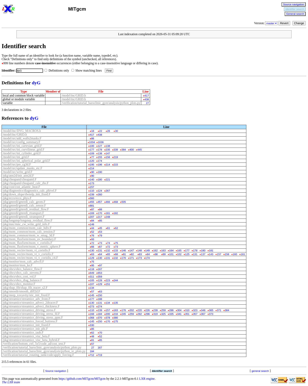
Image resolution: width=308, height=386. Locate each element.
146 (124, 250)
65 (108, 254)
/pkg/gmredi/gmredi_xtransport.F (24, 216)
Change (299, 23)
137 (203, 254)
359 (100, 276)
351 (187, 313)
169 (92, 213)
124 (100, 190)
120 (92, 160)
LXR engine (147, 378)
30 (116, 131)
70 (100, 332)
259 (163, 310)
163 (163, 250)
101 (171, 254)
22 (100, 131)
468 (116, 201)
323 (195, 310)
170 (100, 213)
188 (100, 299)
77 (92, 157)
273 (92, 306)
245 (124, 313)
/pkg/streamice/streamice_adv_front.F (26, 299)
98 (156, 254)
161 (243, 254)
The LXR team (11, 382)
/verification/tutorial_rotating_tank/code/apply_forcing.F (38, 355)
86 (92, 138)
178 (100, 149)
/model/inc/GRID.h (73, 95)
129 (92, 257)
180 (100, 179)
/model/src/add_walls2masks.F (22, 138)
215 (116, 164)
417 (147, 95)
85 (100, 220)
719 (100, 355)
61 (108, 228)
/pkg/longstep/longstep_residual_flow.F (27, 220)
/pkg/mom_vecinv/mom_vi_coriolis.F (26, 250)
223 (108, 280)
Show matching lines (87, 70)
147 (108, 153)
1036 (101, 142)
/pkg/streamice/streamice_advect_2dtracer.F (30, 302)
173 (92, 183)
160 (235, 254)
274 (100, 306)
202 (131, 310)
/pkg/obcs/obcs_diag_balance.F (22, 280)
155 (100, 157)
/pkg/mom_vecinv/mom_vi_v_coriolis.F (28, 254)
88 (100, 209)
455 (92, 201)
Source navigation (293, 4)
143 (211, 254)
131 (100, 250)
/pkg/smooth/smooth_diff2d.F (21, 291)
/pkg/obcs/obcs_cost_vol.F (19, 276)
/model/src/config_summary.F (21, 142)
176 (124, 310)
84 (92, 220)
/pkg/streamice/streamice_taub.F (23, 332)
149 (147, 250)
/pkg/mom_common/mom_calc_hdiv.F (27, 228)
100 (92, 145)
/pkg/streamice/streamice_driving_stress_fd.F (31, 313)
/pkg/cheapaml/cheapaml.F (20, 179)
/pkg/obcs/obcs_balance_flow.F (22, 269)
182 (116, 213)
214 (108, 164)
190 (100, 172)
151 (108, 284)
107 (92, 284)
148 (92, 224)
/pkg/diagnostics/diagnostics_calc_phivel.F (30, 190)
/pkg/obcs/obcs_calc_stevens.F (22, 272)
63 (92, 254)
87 (92, 209)
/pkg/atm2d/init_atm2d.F (18, 175)
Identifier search (294, 9)
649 (92, 272)
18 (92, 131)
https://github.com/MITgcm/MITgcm (82, 378)
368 (92, 317)
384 (124, 149)
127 (100, 145)
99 (164, 254)
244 (116, 280)
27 (147, 103)
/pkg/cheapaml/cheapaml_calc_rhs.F (26, 183)
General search (295, 13)
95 (92, 265)
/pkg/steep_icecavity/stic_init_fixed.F (26, 295)
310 (187, 310)
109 (92, 153)
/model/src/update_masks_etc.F (22, 168)
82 (132, 254)
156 (108, 157)
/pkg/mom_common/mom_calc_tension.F (29, 231)
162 (155, 250)
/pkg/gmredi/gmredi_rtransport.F (23, 213)
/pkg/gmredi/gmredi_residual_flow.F (26, 209)
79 (100, 235)
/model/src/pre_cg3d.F (17, 164)
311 (92, 276)
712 (92, 355)
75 (116, 243)
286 (171, 310)
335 (171, 313)
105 (92, 280)
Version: (266, 23)
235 (108, 149)
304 (179, 310)
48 (92, 336)
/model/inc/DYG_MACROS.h (22, 130)
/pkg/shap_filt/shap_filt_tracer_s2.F (25, 287)
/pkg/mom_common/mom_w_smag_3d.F (29, 235)
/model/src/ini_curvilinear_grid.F (23, 149)
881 (92, 205)
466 (108, 201)
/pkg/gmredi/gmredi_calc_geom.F (24, 201)
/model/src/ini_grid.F (16, 157)
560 (92, 198)
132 (108, 250)
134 (92, 287)
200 (108, 313)
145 (92, 295)
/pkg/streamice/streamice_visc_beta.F (26, 336)
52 (92, 231)
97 (100, 265)
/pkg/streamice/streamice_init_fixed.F (26, 325)
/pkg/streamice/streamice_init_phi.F (25, 328)
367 (203, 313)
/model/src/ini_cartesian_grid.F (22, 145)
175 (116, 321)
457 (100, 201)
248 (108, 216)
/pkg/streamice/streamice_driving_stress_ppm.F (33, 317)
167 (100, 269)
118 (92, 269)
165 (179, 250)
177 (92, 149)
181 (108, 213)
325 (163, 313)
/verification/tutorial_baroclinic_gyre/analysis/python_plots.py (100, 103)
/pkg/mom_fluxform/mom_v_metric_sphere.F (32, 246)
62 (116, 228)
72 (92, 243)
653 (100, 272)
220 (140, 310)
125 (187, 254)
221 (108, 179)
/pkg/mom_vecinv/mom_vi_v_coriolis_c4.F (30, 257)
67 (100, 246)
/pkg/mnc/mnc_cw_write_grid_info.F (26, 224)
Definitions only (58, 70)
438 (147, 99)
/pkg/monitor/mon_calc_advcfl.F (23, 261)
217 (100, 216)
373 (211, 313)
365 (211, 310)
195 (92, 164)
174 (100, 160)
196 (100, 164)
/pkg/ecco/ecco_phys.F (17, 198)
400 (131, 149)
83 (140, 254)
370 (100, 317)
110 (92, 190)
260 (100, 194)
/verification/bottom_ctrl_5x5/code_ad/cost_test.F (34, 343)
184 (100, 313)
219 (116, 157)
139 (100, 310)
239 (92, 194)
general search (260, 370)
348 (203, 310)
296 (147, 313)
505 (124, 201)
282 (140, 313)
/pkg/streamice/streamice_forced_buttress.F (30, 321)
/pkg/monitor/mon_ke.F (17, 265)
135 (116, 302)
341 (179, 313)
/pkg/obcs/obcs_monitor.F (19, 284)
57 (92, 291)
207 (92, 216)
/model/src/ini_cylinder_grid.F (22, 153)
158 (227, 254)
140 (92, 179)
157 (92, 187)
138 (108, 145)
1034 (92, 142)
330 (92, 325)
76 (92, 235)
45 (100, 228)
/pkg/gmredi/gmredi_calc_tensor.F (24, 205)
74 (108, 243)
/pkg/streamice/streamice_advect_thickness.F (31, 306)
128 (100, 280)
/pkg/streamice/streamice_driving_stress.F (29, 310)
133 (116, 250)
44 (92, 228)
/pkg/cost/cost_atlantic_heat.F (21, 186)
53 (100, 231)
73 (100, 243)
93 (92, 239)
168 (92, 313)
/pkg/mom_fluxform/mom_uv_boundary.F (29, 239)
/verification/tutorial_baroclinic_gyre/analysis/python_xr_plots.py (44, 351)
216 (116, 313)
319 (155, 313)
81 (124, 254)
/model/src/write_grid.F (17, 172)
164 (171, 250)
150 (100, 295)
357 (195, 313)
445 (140, 149)
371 (219, 310)
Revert (284, 23)
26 (108, 131)
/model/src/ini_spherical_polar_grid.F (26, 160)
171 (131, 257)
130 (92, 250)
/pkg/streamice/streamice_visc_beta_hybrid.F (31, 340)
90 (92, 172)
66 (92, 246)
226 (147, 310)
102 (179, 254)
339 (116, 149)
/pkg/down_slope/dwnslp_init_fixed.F (26, 194)
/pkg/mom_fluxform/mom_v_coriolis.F (27, 242)
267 (108, 190)
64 (100, 254)
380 (116, 317)
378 (108, 317)
